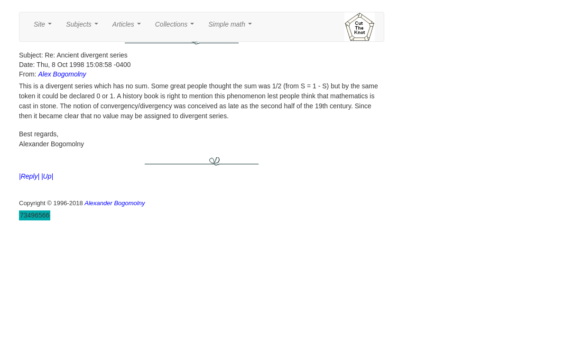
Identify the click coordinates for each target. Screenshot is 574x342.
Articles (128, 26)
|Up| (47, 176)
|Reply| (29, 176)
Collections (176, 26)
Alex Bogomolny (62, 74)
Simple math (231, 26)
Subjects (84, 26)
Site (45, 26)
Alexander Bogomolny (114, 203)
